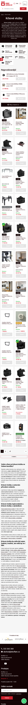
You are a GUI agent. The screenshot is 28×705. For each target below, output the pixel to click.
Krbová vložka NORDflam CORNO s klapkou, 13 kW (20, 182)
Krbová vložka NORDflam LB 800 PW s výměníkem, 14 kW (21, 238)
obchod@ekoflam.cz (10, 652)
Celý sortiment (4, 593)
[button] (21, 78)
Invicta (7, 587)
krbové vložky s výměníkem (15, 518)
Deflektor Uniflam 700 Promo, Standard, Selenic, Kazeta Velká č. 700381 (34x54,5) (20, 407)
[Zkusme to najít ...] (14, 8)
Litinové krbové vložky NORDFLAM (22, 52)
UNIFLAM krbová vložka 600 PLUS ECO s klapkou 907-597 (21, 355)
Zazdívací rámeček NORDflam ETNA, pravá (7, 323)
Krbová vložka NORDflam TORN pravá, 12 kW (21, 266)
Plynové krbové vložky (8, 51)
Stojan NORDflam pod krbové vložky (6, 177)
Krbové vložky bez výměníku (8, 46)
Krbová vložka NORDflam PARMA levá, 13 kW (7, 296)
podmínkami (18, 693)
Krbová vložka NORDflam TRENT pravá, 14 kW (19, 382)
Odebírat (7, 697)
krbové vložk (5, 25)
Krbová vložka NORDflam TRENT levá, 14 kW (7, 382)
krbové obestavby (21, 566)
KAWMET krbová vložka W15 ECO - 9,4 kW (6, 434)
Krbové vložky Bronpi (8, 57)
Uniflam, (3, 587)
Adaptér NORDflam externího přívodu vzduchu (20, 153)
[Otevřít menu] (25, 3)
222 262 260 (7, 649)
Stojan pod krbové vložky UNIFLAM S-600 (7, 209)
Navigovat (4, 678)
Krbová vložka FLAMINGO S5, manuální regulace (20, 437)
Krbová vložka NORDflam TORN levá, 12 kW (20, 296)
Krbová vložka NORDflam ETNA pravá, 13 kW (7, 153)
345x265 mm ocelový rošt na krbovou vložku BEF (21, 326)
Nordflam (20, 587)
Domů (2, 14)
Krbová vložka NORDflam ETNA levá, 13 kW (20, 210)
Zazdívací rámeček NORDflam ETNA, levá (6, 351)
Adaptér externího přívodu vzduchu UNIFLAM (6, 266)
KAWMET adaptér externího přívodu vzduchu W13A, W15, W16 (6, 408)
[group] (8, 639)
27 (10, 451)
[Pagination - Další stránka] (25, 451)
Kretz (15, 587)
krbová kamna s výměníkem (11, 611)
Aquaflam (11, 587)
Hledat (23, 8)
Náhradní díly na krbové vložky (8, 63)
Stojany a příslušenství (22, 57)
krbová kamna (15, 576)
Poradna (3, 704)
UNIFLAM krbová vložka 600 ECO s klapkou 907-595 (5, 238)
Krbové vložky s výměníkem (22, 46)
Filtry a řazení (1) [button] (15, 104)
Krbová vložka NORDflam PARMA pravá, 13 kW (20, 123)
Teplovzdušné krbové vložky (8, 509)
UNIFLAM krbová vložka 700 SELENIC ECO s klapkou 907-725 (7, 123)
